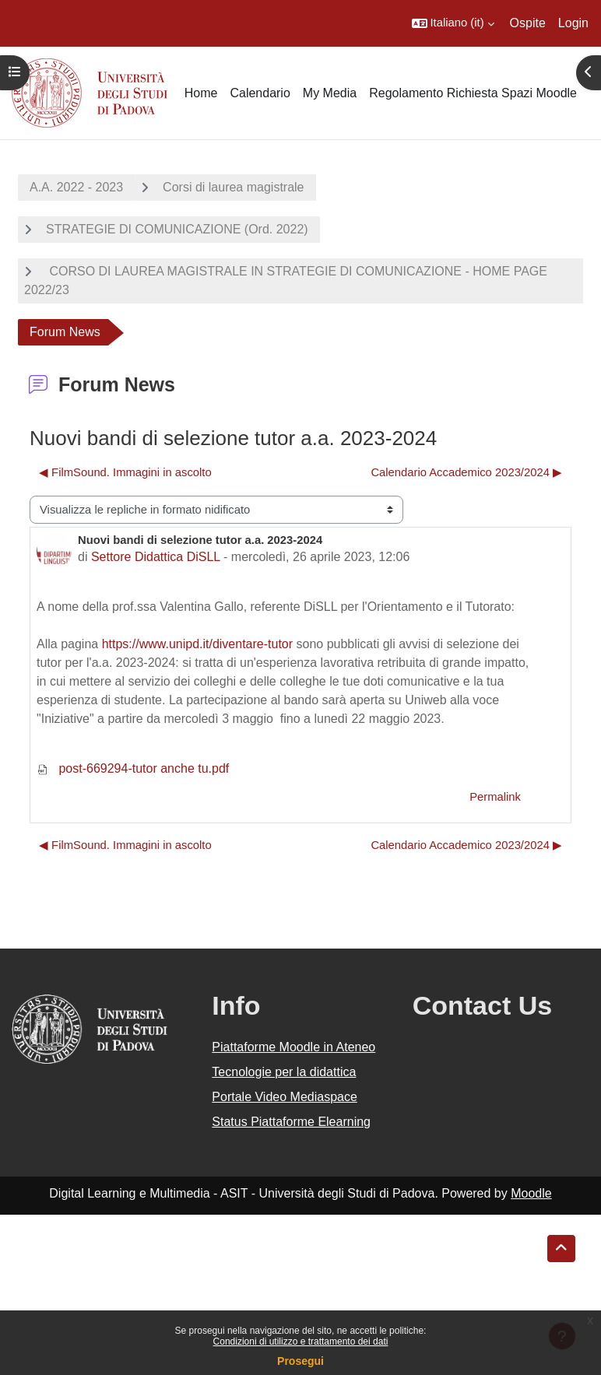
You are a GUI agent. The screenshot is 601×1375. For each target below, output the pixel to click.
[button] (453, 23)
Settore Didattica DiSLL (155, 556)
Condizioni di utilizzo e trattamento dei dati (300, 1341)
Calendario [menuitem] (260, 93)
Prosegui (300, 1361)
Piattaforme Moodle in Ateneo (293, 1047)
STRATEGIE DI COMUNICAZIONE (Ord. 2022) (177, 229)
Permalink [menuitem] (495, 797)
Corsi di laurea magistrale (233, 187)
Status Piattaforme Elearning (291, 1121)
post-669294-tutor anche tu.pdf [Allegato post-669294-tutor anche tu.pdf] (133, 768)
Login (573, 23)
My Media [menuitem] (330, 93)
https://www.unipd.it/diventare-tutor (197, 644)
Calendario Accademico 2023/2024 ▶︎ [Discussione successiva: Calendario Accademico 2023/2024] (466, 472)
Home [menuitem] (201, 93)
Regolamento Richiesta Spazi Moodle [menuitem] (473, 93)
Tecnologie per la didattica (284, 1072)
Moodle (531, 1193)
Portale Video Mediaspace (284, 1096)
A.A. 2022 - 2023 (76, 187)
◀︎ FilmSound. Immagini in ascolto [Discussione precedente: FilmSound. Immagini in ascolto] (125, 472)
